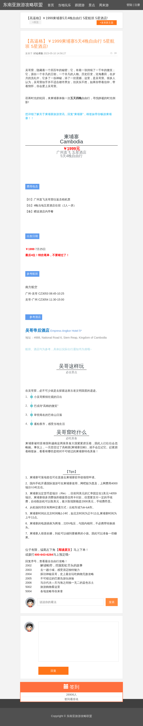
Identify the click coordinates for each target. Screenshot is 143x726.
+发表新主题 (106, 22)
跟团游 (80, 5)
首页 (51, 5)
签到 (74, 687)
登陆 (129, 4)
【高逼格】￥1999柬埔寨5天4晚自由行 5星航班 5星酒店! (67, 18)
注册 (137, 4)
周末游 (104, 5)
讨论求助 (38, 53)
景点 (92, 5)
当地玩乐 (64, 5)
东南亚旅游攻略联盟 (23, 4)
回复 (53, 670)
